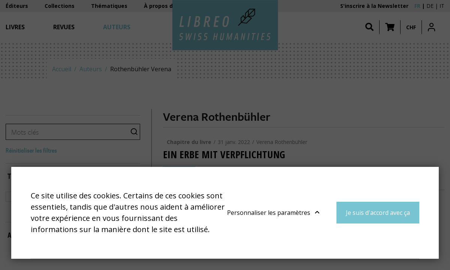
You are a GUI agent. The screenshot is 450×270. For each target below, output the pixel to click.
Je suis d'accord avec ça (378, 212)
